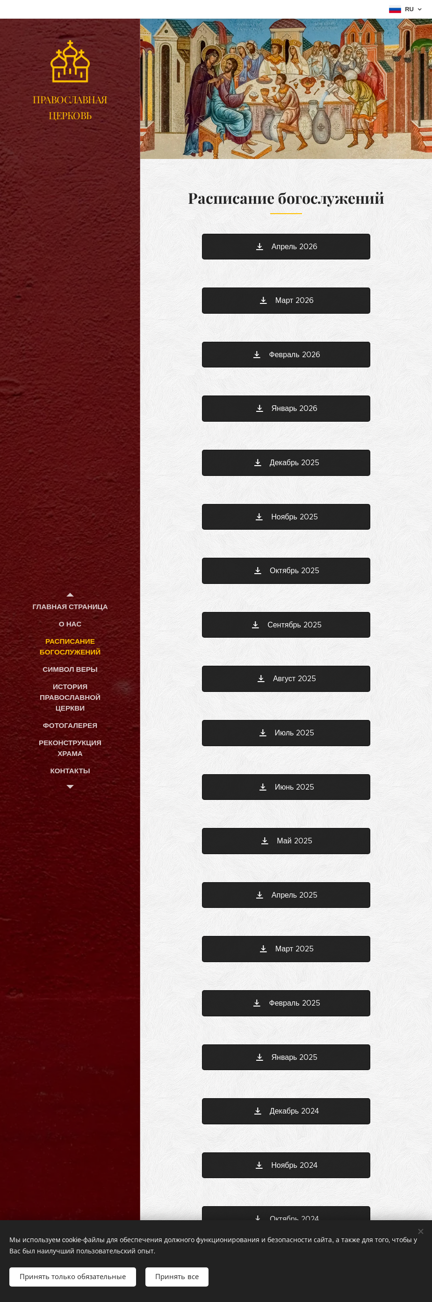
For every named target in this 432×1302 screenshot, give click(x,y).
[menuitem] (70, 606)
